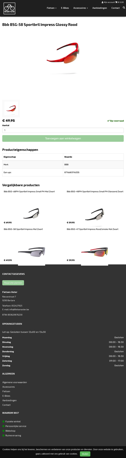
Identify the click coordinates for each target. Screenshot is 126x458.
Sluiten (85, 454)
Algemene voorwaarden (14, 382)
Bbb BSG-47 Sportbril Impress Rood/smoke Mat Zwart (92, 229)
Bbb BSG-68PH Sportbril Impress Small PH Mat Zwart (29, 191)
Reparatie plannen (13, 282)
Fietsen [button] (52, 7)
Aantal (5, 125)
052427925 (16, 305)
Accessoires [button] (80, 7)
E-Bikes (65, 7)
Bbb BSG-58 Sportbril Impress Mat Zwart (23, 229)
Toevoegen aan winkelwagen (63, 138)
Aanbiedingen (99, 7)
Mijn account (108, 2)
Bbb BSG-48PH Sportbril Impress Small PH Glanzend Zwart (95, 191)
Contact (115, 7)
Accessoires (8, 386)
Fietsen (6, 391)
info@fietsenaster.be (19, 309)
